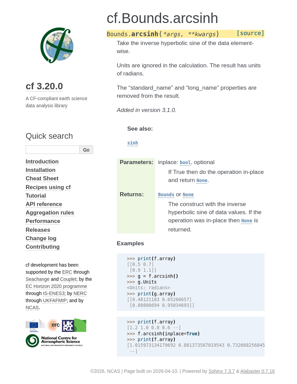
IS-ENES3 (53, 293)
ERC (67, 272)
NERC (80, 293)
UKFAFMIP (54, 300)
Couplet (68, 279)
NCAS (32, 307)
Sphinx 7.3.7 (222, 371)
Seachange (38, 279)
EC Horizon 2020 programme (56, 286)
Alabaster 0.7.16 (257, 371)
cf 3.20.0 (44, 86)
